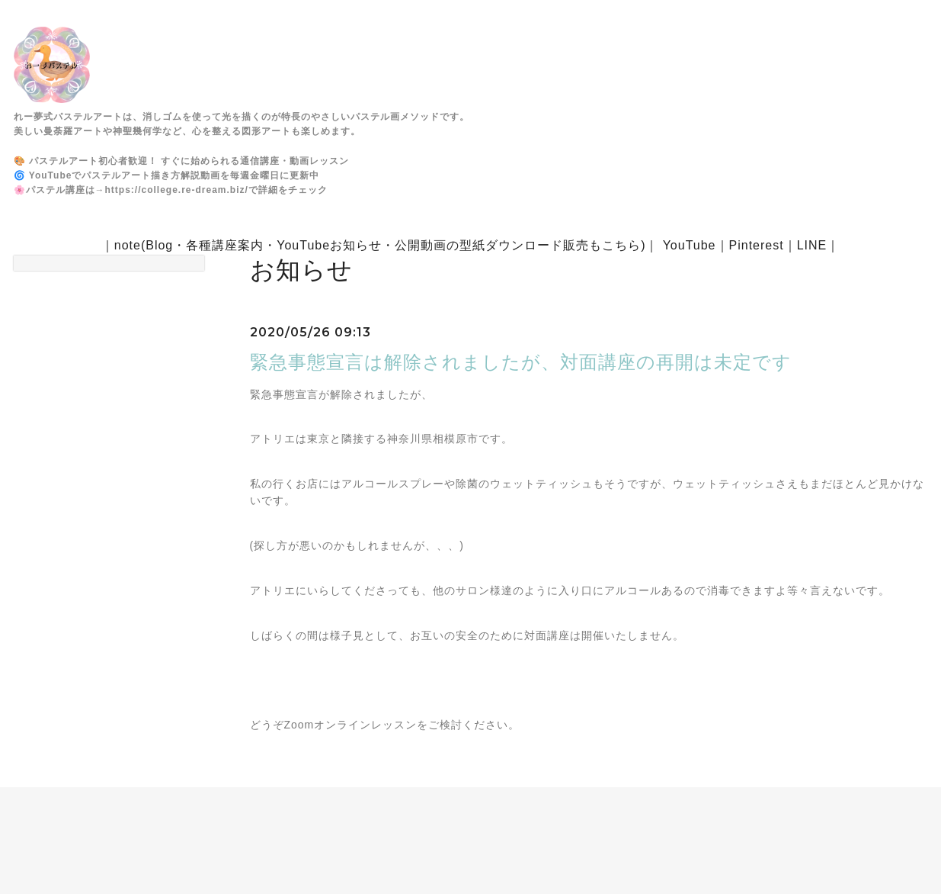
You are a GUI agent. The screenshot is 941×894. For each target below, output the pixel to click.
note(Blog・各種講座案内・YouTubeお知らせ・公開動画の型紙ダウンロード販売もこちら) (380, 245)
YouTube (689, 245)
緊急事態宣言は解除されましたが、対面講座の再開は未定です (521, 362)
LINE (812, 245)
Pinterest (756, 245)
